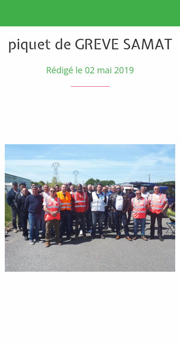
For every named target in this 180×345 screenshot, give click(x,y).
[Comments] (163, 115)
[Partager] (140, 115)
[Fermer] (13, 13)
